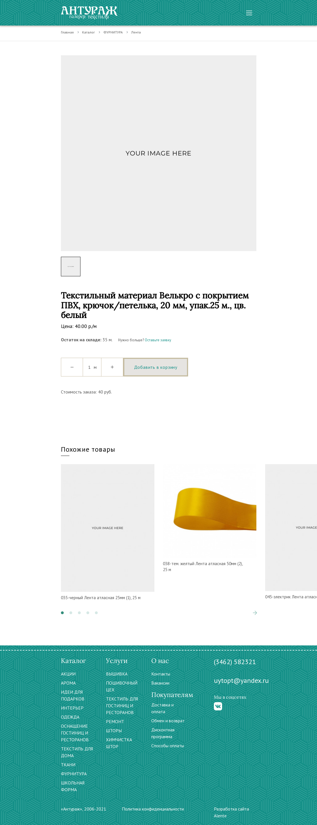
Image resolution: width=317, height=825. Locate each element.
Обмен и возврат (168, 720)
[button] (62, 613)
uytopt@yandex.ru (241, 680)
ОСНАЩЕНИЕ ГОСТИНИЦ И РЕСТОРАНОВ (75, 732)
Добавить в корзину (155, 367)
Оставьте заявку (158, 340)
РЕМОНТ (115, 721)
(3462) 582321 (235, 661)
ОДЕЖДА (70, 717)
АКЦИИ (68, 674)
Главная (67, 32)
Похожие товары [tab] (88, 449)
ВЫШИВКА (116, 674)
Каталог (88, 32)
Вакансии (160, 683)
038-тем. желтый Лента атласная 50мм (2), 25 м (202, 566)
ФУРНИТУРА (113, 32)
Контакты (160, 674)
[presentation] (255, 613)
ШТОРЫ (114, 730)
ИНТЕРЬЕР (72, 708)
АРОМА (68, 683)
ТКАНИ (68, 764)
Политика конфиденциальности (153, 809)
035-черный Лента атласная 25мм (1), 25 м (101, 597)
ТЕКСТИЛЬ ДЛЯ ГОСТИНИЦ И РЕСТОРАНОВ (122, 705)
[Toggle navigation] (249, 13)
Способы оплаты (167, 745)
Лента (136, 32)
